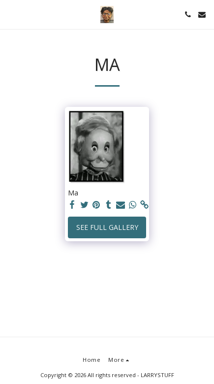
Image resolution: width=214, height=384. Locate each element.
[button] (10, 14)
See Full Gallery (107, 227)
